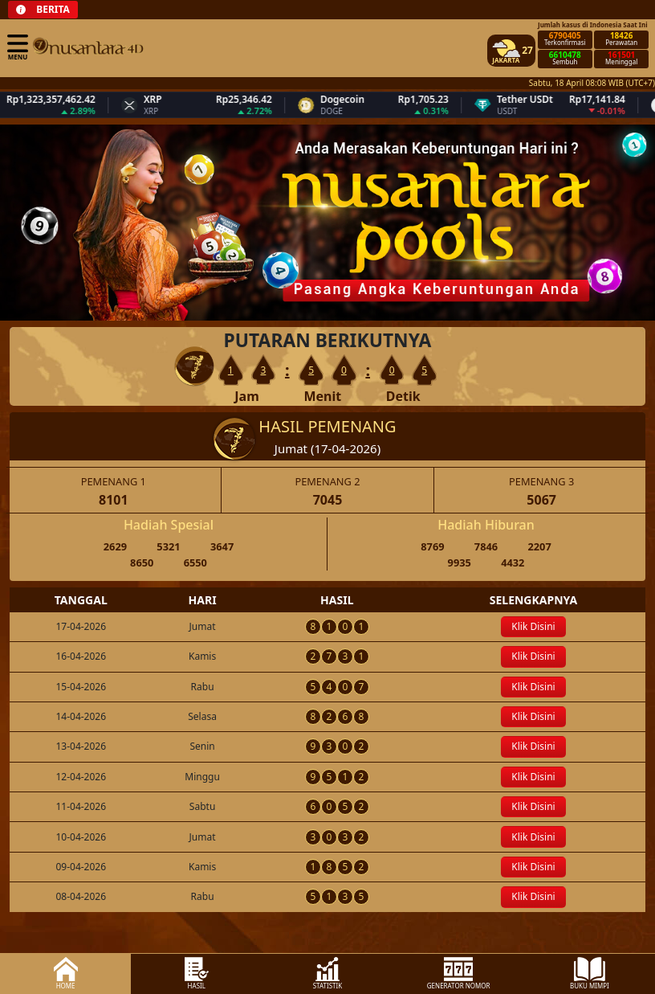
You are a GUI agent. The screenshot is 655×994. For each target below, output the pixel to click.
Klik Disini (533, 626)
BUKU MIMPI (589, 973)
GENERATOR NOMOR (458, 973)
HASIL (197, 973)
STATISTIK (328, 973)
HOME (66, 973)
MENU (17, 47)
